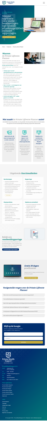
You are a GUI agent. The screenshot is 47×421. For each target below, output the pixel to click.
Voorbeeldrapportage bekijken (10, 250)
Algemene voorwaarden (7, 413)
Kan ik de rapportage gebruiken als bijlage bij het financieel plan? (19, 303)
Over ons (4, 407)
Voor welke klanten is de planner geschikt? (14, 299)
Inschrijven (23, 342)
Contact (4, 409)
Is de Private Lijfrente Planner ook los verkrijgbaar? (16, 307)
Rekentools (4, 396)
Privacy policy (5, 411)
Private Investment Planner (8, 394)
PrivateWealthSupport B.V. (19, 418)
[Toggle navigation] (44, 3)
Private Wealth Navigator (7, 385)
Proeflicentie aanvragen (9, 37)
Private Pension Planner (7, 391)
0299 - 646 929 (10, 372)
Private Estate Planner (7, 387)
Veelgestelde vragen (6, 405)
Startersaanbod (5, 402)
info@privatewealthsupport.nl (13, 374)
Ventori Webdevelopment (36, 418)
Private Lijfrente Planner (7, 392)
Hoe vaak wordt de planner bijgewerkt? (13, 316)
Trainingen (4, 404)
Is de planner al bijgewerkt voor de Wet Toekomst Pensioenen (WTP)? (20, 312)
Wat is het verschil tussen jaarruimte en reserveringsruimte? (18, 295)
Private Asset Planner (6, 389)
